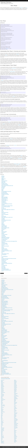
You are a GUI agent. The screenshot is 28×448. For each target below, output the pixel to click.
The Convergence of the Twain (6, 206)
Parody (2, 423)
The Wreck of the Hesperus (5, 194)
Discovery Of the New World (5, 227)
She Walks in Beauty (4, 183)
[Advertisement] (14, 15)
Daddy (2, 190)
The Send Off (3, 370)
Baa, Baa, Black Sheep (5, 193)
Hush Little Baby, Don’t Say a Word (6, 191)
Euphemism (15, 402)
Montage (15, 416)
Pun (14, 429)
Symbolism (2, 436)
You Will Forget (4, 240)
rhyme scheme (20, 158)
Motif (14, 417)
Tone (1, 440)
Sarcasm (15, 432)
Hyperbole (2, 409)
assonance (19, 163)
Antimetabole (2, 386)
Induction (15, 410)
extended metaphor (12, 71)
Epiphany (2, 400)
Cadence (15, 390)
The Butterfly (3, 235)
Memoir (2, 415)
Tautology (15, 438)
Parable (2, 421)
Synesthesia (2, 437)
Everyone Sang (4, 216)
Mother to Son (3, 182)
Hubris (2, 408)
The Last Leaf (3, 213)
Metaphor (15, 415)
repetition (17, 164)
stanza (3, 166)
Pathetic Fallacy (16, 423)
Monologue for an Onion (5, 259)
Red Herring (2, 430)
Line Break (15, 413)
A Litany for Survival (4, 347)
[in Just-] (3, 207)
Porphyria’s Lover (4, 260)
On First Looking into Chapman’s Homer (7, 205)
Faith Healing (3, 181)
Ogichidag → (26, 273)
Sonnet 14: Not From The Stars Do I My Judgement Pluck (9, 241)
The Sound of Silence (4, 234)
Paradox (15, 421)
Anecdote (15, 384)
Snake (2, 210)
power (3, 129)
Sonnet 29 (3, 195)
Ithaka (2, 257)
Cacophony (2, 390)
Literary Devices (6, 2)
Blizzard (3, 264)
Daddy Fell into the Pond (5, 212)
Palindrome (15, 420)
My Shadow (3, 187)
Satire (1, 433)
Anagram (15, 382)
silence (7, 48)
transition (14, 96)
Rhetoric (2, 431)
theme (11, 157)
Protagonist (2, 429)
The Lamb (3, 188)
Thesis (15, 439)
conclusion (24, 166)
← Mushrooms (2, 273)
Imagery (2, 410)
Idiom (14, 409)
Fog (2, 252)
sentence (15, 145)
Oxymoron (2, 420)
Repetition (15, 430)
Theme (2, 439)
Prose (15, 428)
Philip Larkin (21, 7)
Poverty (3, 211)
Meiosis (15, 414)
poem (26, 7)
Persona (2, 425)
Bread (2, 230)
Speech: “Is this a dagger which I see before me (8, 209)
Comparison (2, 394)
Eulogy (2, 402)
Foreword (15, 405)
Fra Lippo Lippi (4, 208)
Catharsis (15, 391)
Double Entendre (3, 399)
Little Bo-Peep (3, 186)
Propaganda (2, 428)
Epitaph (15, 400)
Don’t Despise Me (4, 254)
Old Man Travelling (4, 231)
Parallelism (2, 422)
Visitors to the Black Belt (5, 214)
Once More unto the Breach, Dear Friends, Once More (9, 258)
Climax (2, 393)
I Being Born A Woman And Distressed (7, 263)
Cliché (15, 392)
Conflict (15, 394)
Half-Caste (3, 251)
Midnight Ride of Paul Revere (5, 237)
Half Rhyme (2, 407)
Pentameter (15, 424)
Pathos (2, 424)
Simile (15, 433)
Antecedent (15, 385)
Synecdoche (15, 436)
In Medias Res (3, 232)
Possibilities (3, 219)
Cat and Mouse (4, 261)
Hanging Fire (3, 242)
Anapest (15, 383)
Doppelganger (16, 398)
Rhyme (15, 431)
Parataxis (15, 422)
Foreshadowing (3, 405)
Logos (1, 414)
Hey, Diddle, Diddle (4, 192)
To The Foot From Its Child (5, 238)
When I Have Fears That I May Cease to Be (7, 185)
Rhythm (2, 432)
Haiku (15, 406)
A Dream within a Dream (5, 184)
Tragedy (15, 440)
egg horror (3, 229)
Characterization (3, 392)
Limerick (2, 413)
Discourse (2, 398)
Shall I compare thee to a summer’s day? (7, 217)
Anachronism (2, 382)
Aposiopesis (15, 387)
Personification (16, 425)
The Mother (3, 204)
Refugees (3, 233)
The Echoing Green (4, 262)
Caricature (2, 391)
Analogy (2, 383)
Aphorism (2, 387)
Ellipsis (15, 399)
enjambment (7, 145)
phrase (2, 80)
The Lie (3, 215)
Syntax (2, 438)
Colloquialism (15, 393)
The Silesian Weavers (4, 239)
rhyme (21, 155)
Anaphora (2, 384)
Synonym (15, 437)
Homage (15, 407)
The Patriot (3, 218)
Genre (1, 406)
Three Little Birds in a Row (5, 253)
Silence (3, 189)
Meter (1, 416)
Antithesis (15, 386)
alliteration (15, 163)
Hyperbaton (15, 408)
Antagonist (2, 385)
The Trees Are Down (4, 265)
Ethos (15, 401)
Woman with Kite (4, 228)
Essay (1, 401)
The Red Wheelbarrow (5, 256)
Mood (1, 417)
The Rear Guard (4, 236)
